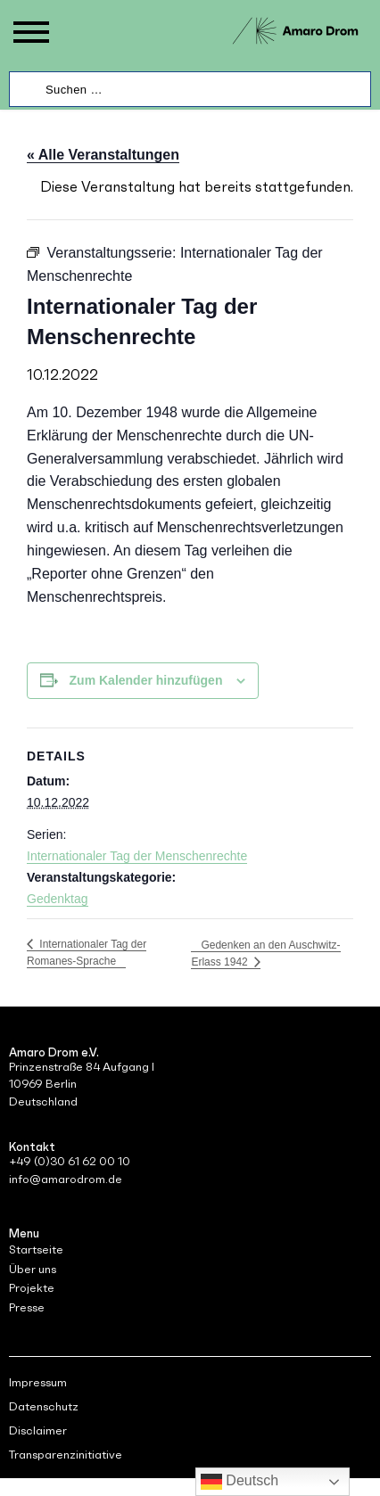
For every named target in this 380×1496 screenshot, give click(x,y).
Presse (27, 1307)
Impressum (38, 1382)
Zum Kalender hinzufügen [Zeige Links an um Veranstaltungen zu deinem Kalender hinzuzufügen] (146, 680)
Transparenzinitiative (65, 1454)
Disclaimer (38, 1430)
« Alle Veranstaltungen (103, 154)
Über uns (32, 1269)
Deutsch (239, 1481)
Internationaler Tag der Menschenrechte (137, 856)
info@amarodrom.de (65, 1179)
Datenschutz (43, 1406)
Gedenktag (57, 899)
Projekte (31, 1287)
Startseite (36, 1249)
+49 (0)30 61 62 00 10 (69, 1161)
